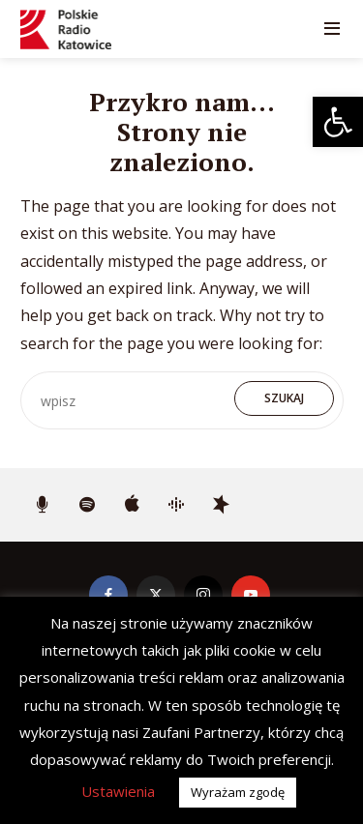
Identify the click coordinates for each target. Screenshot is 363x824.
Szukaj (284, 398)
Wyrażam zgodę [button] (238, 792)
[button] (338, 122)
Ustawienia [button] (118, 791)
